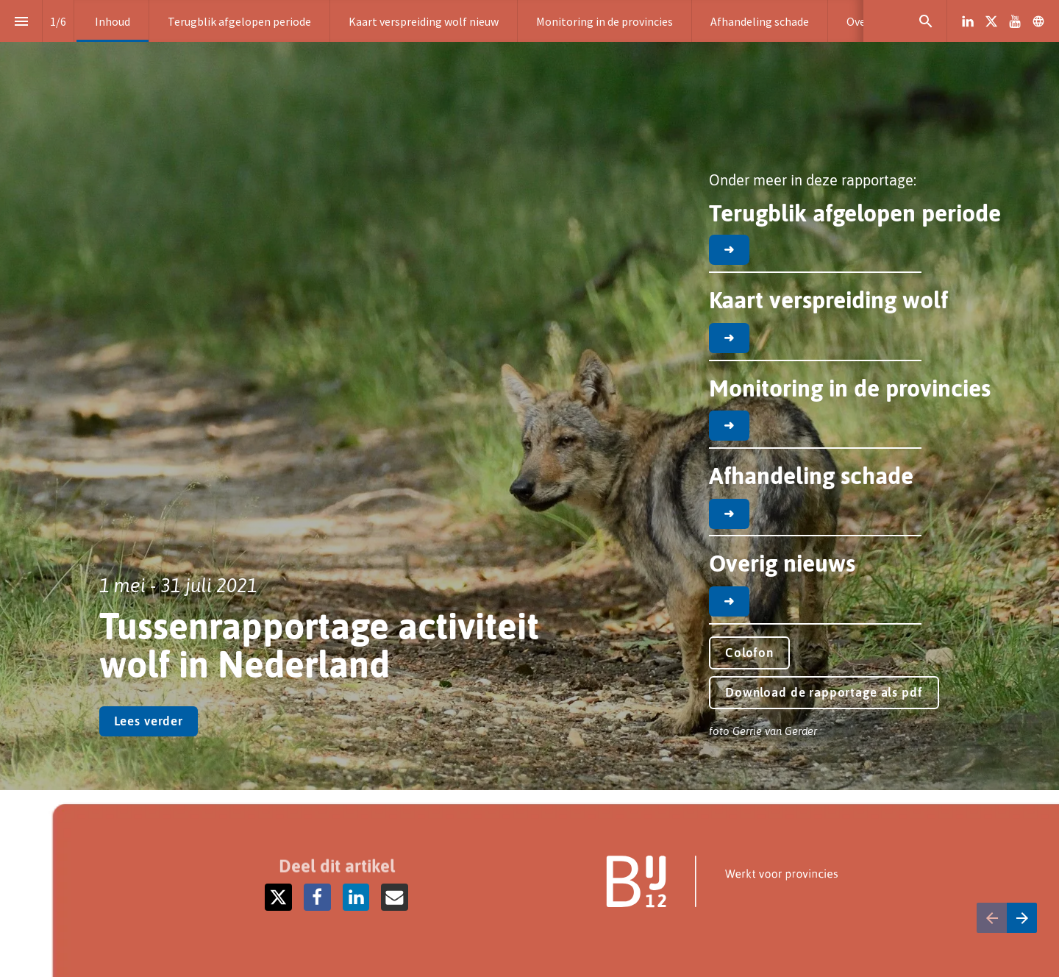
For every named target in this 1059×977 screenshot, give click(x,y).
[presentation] (529, 395)
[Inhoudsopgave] (21, 21)
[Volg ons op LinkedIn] (968, 21)
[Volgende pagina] (1022, 918)
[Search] (925, 21)
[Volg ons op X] (991, 21)
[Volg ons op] (1038, 21)
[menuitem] (112, 21)
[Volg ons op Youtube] (1015, 21)
